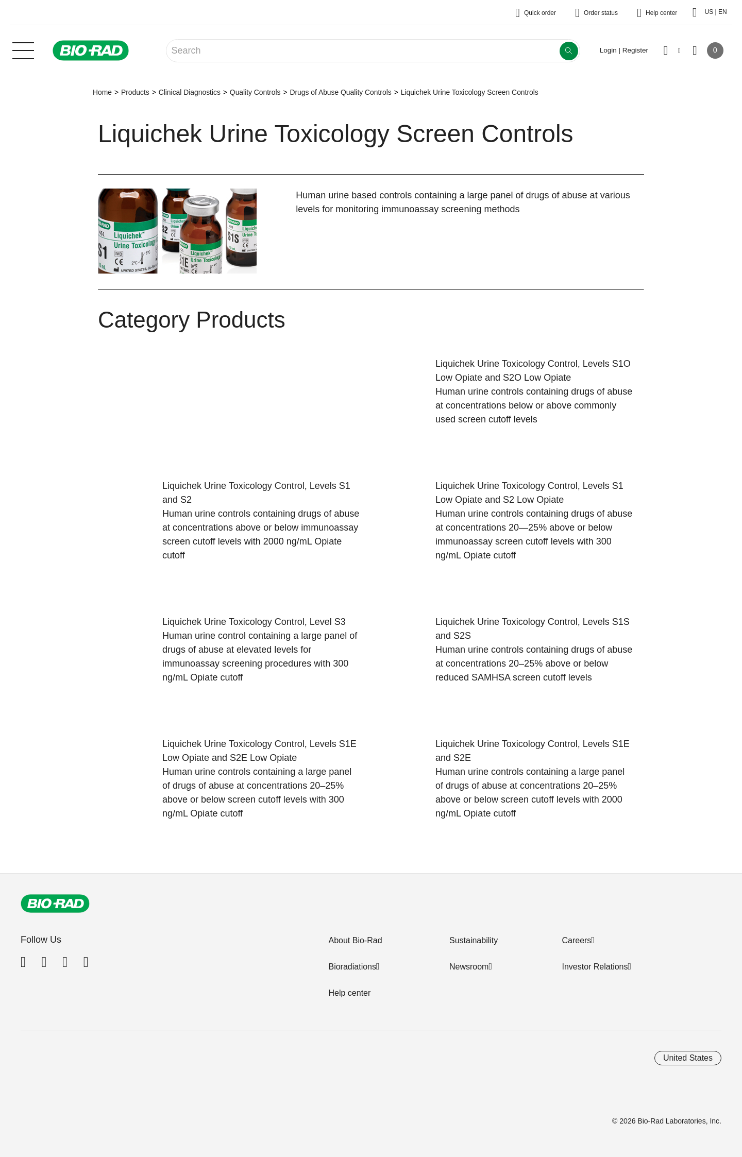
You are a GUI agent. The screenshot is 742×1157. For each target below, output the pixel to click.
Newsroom (468, 966)
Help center (349, 993)
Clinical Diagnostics (190, 92)
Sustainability (473, 940)
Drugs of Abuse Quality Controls (340, 92)
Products (135, 92)
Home (102, 92)
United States (688, 1057)
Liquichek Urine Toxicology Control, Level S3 (254, 622)
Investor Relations (595, 966)
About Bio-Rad (355, 940)
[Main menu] (23, 49)
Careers (576, 940)
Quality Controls (255, 92)
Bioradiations (352, 966)
